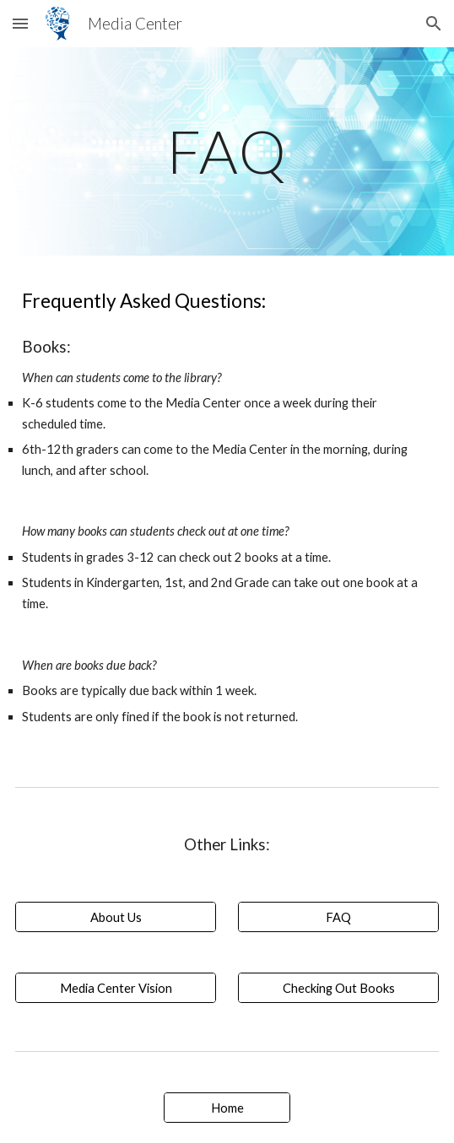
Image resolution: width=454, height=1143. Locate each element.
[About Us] (115, 917)
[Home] (227, 1107)
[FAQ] (338, 917)
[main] (227, 151)
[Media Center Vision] (115, 987)
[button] (20, 23)
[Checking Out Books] (338, 987)
